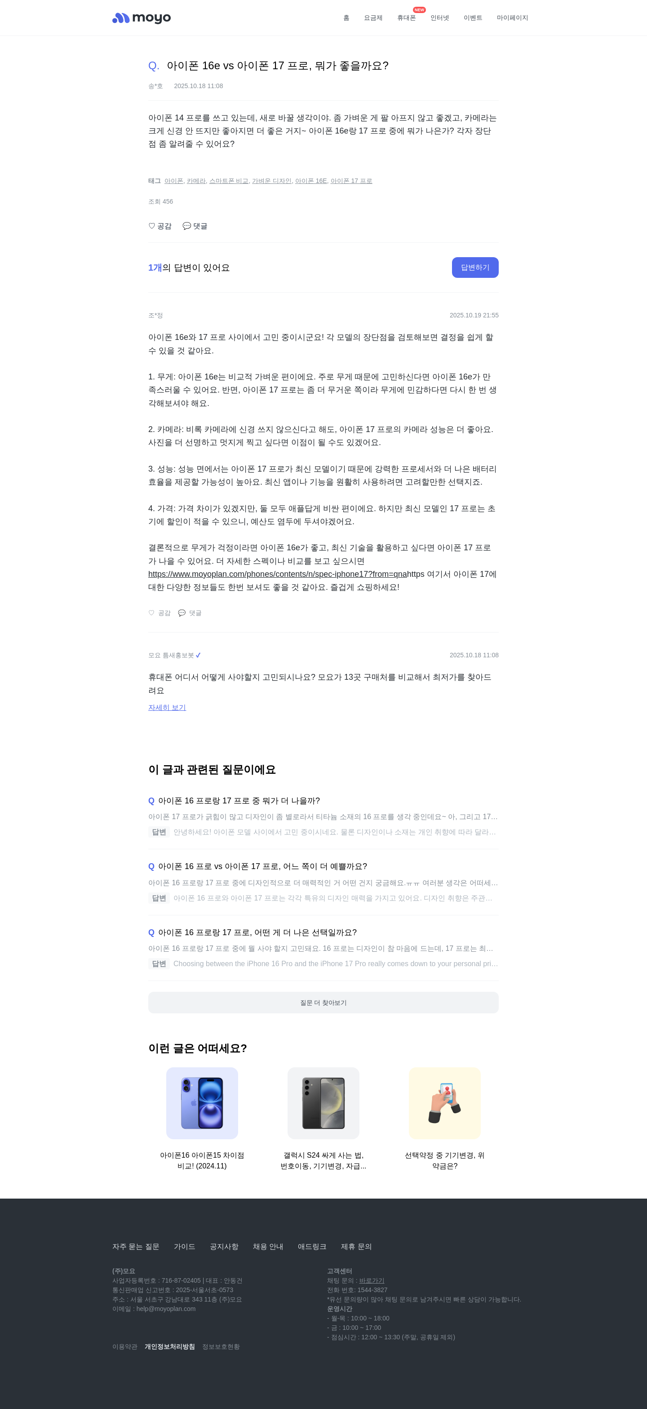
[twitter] (198, 1373)
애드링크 (312, 1246)
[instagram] (159, 1373)
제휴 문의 (356, 1246)
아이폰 (173, 180)
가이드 (184, 1246)
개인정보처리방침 (170, 1346)
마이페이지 (512, 17)
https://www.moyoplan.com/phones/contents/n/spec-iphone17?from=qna (277, 574)
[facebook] (179, 1373)
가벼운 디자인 (272, 180)
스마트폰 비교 (229, 180)
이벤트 (473, 17)
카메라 (196, 180)
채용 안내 (268, 1246)
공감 (160, 226)
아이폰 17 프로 (351, 180)
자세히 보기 (167, 707)
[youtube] (119, 1373)
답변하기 (475, 267)
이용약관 (124, 1346)
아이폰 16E (311, 180)
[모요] (134, 1222)
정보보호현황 (221, 1346)
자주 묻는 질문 (136, 1246)
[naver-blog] (139, 1373)
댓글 (195, 226)
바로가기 (372, 1280)
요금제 (373, 17)
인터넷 (439, 17)
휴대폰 (409, 15)
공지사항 (224, 1246)
